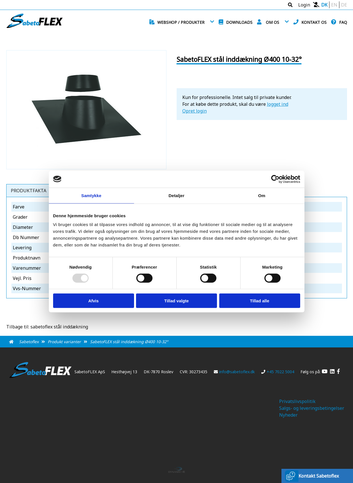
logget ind (277, 104)
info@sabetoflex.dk (234, 371)
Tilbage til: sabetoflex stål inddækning (47, 327)
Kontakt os (314, 22)
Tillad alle (259, 300)
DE (344, 5)
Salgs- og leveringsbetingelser (311, 408)
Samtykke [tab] (91, 195)
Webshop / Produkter (180, 22)
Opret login (194, 111)
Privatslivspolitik (297, 401)
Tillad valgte (176, 300)
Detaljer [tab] (177, 195)
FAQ (343, 22)
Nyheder (288, 415)
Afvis (93, 300)
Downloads (239, 22)
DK (324, 5)
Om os (272, 22)
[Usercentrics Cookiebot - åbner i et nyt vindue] (275, 179)
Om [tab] (261, 195)
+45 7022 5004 (277, 371)
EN (334, 5)
